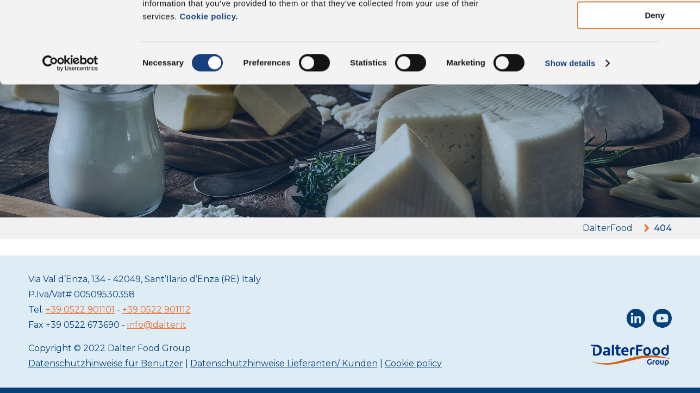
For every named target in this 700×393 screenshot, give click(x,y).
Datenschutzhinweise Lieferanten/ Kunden (284, 363)
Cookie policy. (207, 91)
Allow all (581, 27)
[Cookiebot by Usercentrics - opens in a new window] (70, 138)
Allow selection (581, 59)
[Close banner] (683, 17)
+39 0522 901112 (156, 309)
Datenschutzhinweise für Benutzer (105, 363)
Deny (582, 90)
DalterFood (608, 228)
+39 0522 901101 (80, 309)
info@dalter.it (156, 325)
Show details (570, 138)
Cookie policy (413, 363)
